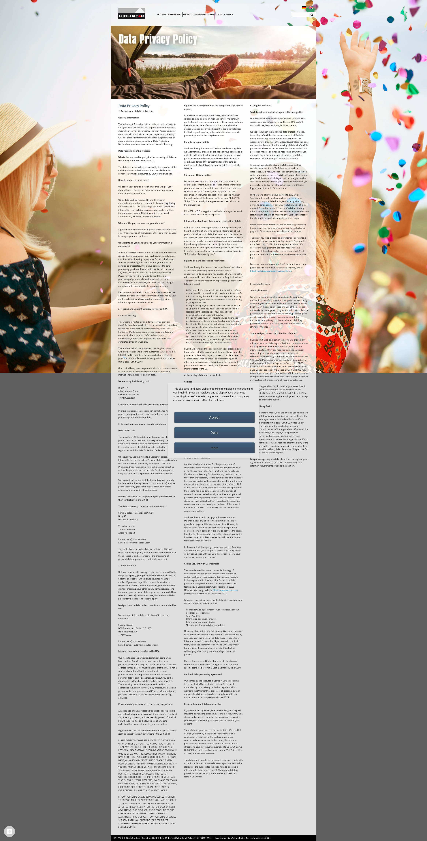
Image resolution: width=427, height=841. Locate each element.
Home (158, 14)
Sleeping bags (175, 14)
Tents (163, 14)
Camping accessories (204, 14)
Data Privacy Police (236, 838)
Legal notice (221, 838)
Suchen (312, 14)
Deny (214, 433)
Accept (214, 417)
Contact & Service (224, 14)
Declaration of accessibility (258, 838)
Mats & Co (187, 14)
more (214, 448)
